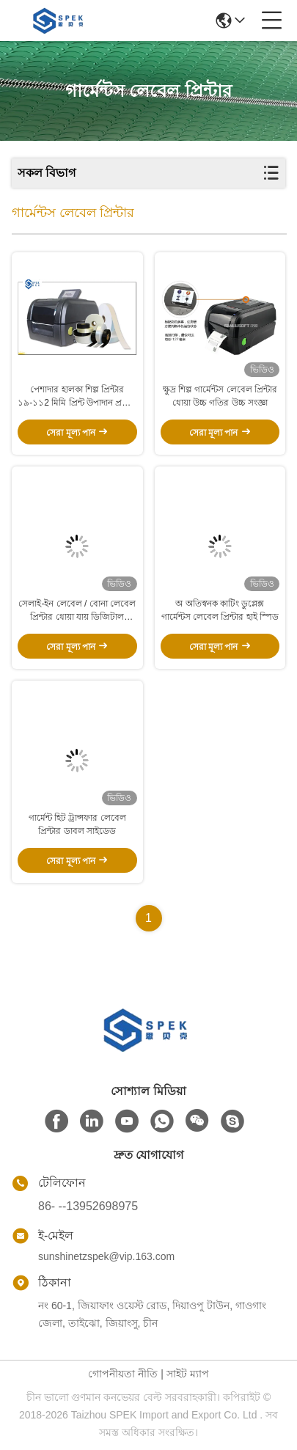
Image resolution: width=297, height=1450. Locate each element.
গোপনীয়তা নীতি (123, 1374)
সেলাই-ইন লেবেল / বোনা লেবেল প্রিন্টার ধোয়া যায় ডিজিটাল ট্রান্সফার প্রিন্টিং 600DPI (77, 610)
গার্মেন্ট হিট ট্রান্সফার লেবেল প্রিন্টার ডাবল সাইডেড (77, 824)
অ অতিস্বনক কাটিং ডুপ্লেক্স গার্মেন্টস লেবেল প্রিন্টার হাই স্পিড (220, 610)
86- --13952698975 (88, 1206)
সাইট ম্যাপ (187, 1374)
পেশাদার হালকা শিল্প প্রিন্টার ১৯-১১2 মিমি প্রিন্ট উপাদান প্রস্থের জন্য (77, 396)
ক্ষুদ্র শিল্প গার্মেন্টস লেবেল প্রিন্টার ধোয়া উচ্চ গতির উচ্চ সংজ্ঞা (220, 396)
